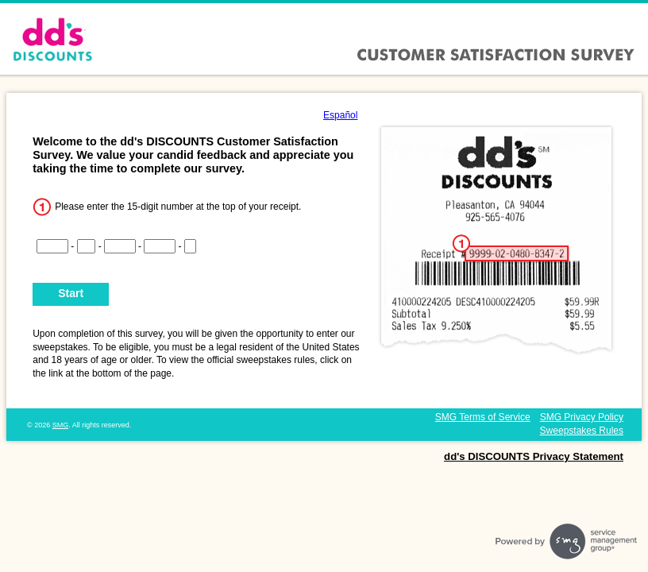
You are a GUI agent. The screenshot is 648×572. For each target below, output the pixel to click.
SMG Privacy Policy (581, 417)
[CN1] (52, 246)
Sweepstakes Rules (581, 430)
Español (340, 115)
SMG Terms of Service (482, 417)
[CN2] (86, 246)
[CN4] (160, 246)
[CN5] (190, 246)
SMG (60, 425)
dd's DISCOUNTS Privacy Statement (533, 456)
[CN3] (120, 246)
